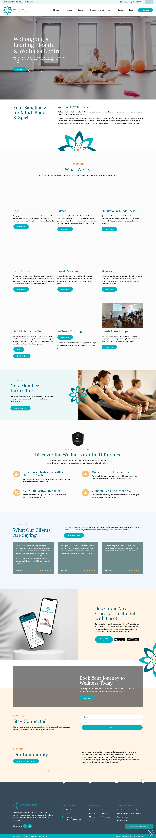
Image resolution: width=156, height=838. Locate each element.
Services (70, 10)
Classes (57, 10)
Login (131, 10)
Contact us (121, 10)
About (102, 10)
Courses (93, 10)
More (111, 10)
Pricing (82, 10)
